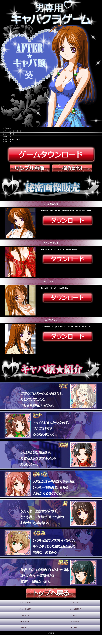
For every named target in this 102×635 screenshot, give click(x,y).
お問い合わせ (25, 628)
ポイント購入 (75, 603)
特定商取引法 (75, 628)
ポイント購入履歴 (25, 609)
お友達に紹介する (25, 621)
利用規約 (75, 615)
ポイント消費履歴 (75, 609)
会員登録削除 (75, 621)
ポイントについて (25, 603)
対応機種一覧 (25, 615)
